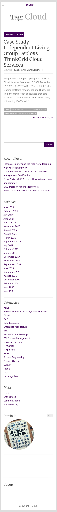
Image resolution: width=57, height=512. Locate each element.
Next (51, 415)
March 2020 (10, 237)
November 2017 (12, 260)
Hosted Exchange (18, 109)
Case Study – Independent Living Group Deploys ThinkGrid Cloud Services (27, 53)
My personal (10, 349)
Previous (48, 415)
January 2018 (10, 252)
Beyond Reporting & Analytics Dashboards (26, 311)
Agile (6, 307)
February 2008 (11, 283)
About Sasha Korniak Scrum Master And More (27, 190)
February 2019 (11, 249)
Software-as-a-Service (27, 113)
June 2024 (9, 218)
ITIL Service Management (17, 338)
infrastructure (11, 113)
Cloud (16, 70)
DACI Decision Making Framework (21, 186)
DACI (6, 319)
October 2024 (11, 211)
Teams (7, 368)
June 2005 (9, 287)
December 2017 (12, 256)
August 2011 (10, 275)
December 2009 (12, 279)
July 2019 (8, 245)
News (6, 353)
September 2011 (12, 271)
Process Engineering (14, 357)
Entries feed (10, 396)
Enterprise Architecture (15, 326)
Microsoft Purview (13, 341)
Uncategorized (11, 376)
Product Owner (11, 360)
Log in (7, 392)
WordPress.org (11, 404)
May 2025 (9, 207)
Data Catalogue (12, 322)
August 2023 (10, 230)
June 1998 (9, 290)
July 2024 (8, 214)
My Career (9, 345)
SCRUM (7, 364)
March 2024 (10, 222)
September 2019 (12, 241)
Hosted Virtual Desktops (31, 70)
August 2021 (10, 233)
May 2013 (9, 268)
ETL (6, 330)
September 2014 (12, 264)
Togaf (6, 372)
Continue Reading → (43, 117)
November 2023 (12, 226)
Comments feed (12, 400)
